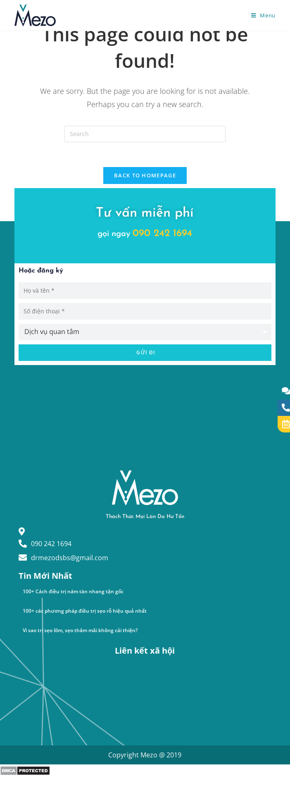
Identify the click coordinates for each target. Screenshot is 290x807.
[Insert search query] (145, 134)
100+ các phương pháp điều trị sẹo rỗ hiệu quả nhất (85, 610)
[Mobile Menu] (263, 15)
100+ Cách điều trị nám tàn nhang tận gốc (73, 591)
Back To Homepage (145, 175)
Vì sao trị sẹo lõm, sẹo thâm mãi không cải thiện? (80, 630)
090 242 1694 (162, 234)
